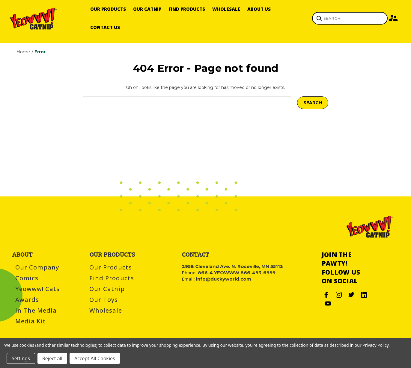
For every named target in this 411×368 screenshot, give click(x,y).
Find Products (186, 9)
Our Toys (103, 300)
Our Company (37, 267)
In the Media (36, 310)
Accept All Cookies (94, 358)
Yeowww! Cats (37, 289)
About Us (259, 9)
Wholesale (226, 9)
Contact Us (105, 27)
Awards (27, 300)
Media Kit (30, 321)
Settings (21, 358)
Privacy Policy (375, 345)
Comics (26, 278)
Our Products (108, 9)
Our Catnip (147, 9)
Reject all (52, 358)
